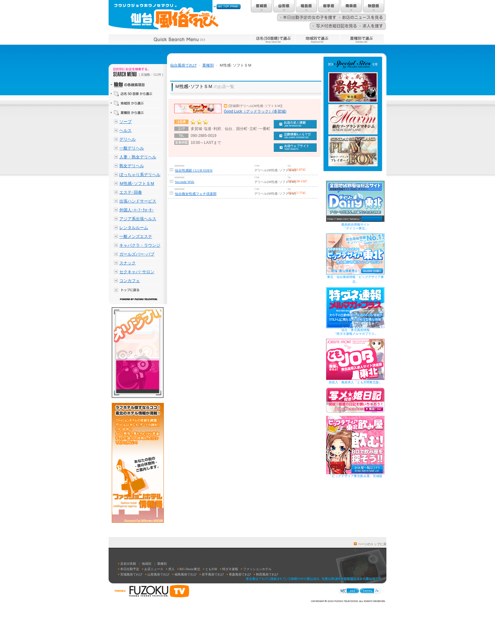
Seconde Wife (184, 182)
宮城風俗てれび (131, 574)
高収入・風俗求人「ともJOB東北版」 (355, 382)
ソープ (125, 121)
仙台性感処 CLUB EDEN (193, 170)
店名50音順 (128, 563)
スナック (127, 263)
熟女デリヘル (131, 165)
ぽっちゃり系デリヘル (139, 174)
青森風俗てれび (240, 574)
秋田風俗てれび (267, 574)
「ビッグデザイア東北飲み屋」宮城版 (355, 476)
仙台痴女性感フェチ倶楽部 (196, 194)
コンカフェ (129, 280)
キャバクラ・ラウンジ (139, 245)
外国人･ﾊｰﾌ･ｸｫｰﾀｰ (136, 210)
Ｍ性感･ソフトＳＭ (136, 183)
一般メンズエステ (135, 236)
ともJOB (211, 569)
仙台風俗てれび (183, 65)
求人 (171, 569)
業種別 (208, 65)
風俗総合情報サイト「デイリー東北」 (355, 226)
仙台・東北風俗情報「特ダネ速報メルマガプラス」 (355, 331)
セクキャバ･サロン (136, 271)
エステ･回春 (130, 192)
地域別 (146, 563)
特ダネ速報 (230, 569)
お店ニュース (153, 569)
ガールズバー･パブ (136, 254)
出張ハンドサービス (137, 201)
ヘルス (125, 130)
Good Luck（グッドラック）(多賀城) (255, 111)
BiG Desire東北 (190, 569)
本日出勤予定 (129, 569)
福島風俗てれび (186, 574)
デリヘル (127, 139)
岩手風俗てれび (213, 574)
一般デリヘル (131, 148)
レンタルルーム (133, 227)
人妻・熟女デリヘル (137, 157)
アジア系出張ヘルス (137, 218)
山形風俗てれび (158, 574)
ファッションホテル (257, 569)
